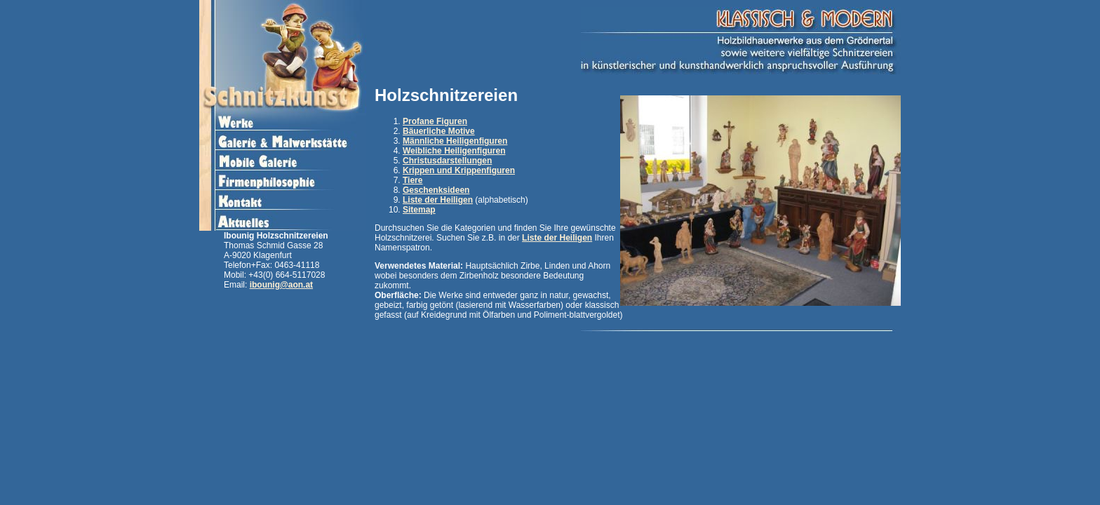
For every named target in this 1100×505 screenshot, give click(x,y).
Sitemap (419, 210)
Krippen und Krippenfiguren (459, 170)
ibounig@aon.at (281, 285)
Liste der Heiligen (438, 200)
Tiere (412, 180)
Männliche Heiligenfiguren (455, 141)
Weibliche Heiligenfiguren (454, 151)
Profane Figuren (435, 121)
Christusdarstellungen (447, 161)
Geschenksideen (436, 190)
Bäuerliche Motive (439, 131)
